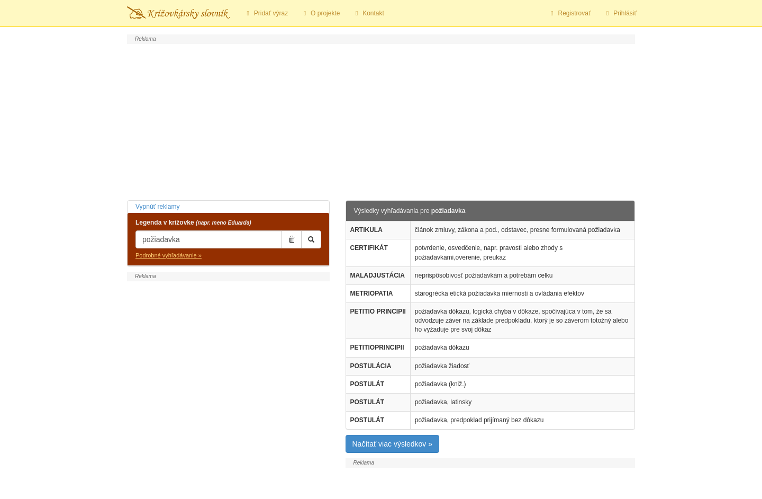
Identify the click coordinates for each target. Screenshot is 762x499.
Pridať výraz (266, 13)
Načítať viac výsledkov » (392, 444)
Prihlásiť (620, 13)
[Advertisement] (381, 121)
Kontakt (368, 13)
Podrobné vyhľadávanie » (168, 255)
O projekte (320, 13)
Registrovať (569, 13)
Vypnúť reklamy (157, 206)
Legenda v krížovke (193, 222)
